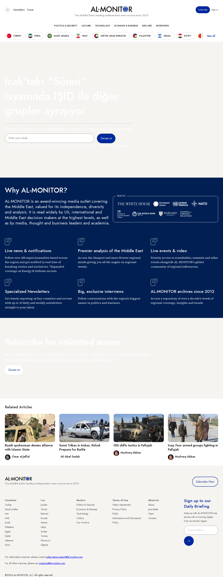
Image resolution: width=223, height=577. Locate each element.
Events (30, 10)
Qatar (8, 536)
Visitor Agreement (121, 504)
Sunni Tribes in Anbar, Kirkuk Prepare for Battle (80, 447)
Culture (86, 26)
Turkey (8, 504)
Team (151, 513)
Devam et (14, 370)
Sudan (44, 531)
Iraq (43, 500)
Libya (43, 527)
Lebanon (9, 540)
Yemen (44, 522)
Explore (147, 26)
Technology (102, 26)
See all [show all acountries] (211, 36)
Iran (7, 513)
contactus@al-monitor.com (52, 563)
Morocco (45, 540)
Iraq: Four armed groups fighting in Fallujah (193, 447)
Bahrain (44, 513)
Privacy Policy (119, 509)
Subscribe (202, 10)
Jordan (44, 504)
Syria (7, 545)
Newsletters (19, 10)
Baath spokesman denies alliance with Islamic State (29, 447)
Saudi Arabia (11, 509)
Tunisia (44, 536)
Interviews (162, 26)
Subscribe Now (205, 482)
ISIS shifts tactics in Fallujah (133, 445)
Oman (44, 509)
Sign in (214, 10)
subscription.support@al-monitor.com (64, 557)
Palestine (9, 527)
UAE (7, 518)
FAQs (115, 513)
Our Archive (82, 522)
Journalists (153, 509)
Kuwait (44, 518)
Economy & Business (126, 26)
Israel (7, 522)
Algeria (44, 545)
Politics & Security (65, 26)
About (151, 504)
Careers (152, 518)
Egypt (7, 531)
